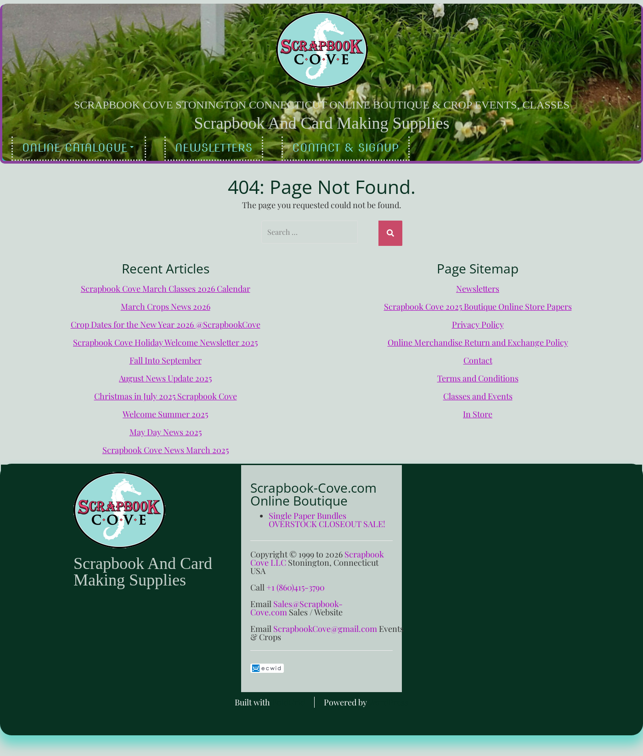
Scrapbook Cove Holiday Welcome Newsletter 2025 (165, 340)
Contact (477, 358)
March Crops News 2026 (165, 304)
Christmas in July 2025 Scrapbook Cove (165, 393)
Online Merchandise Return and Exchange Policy (478, 340)
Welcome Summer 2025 (165, 411)
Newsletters (214, 147)
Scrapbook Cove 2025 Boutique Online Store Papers (478, 304)
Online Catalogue (78, 147)
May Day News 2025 (166, 429)
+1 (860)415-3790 (295, 585)
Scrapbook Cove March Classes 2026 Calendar (165, 286)
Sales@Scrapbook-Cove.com (296, 605)
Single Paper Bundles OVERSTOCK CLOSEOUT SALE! (327, 517)
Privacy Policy (478, 322)
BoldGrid (288, 699)
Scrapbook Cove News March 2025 (165, 447)
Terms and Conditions (478, 375)
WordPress (388, 699)
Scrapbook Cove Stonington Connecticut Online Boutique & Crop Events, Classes (322, 104)
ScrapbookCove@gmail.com (325, 626)
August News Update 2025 (165, 375)
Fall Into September (166, 358)
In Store (477, 411)
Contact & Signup (345, 147)
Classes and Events (478, 393)
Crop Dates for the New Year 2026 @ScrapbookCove (165, 322)
